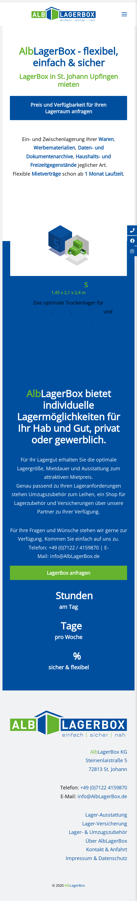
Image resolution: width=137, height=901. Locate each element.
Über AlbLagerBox (106, 841)
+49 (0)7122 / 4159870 (74, 547)
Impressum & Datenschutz (96, 858)
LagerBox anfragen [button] (68, 573)
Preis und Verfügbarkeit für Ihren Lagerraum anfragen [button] (69, 108)
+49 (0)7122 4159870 (103, 787)
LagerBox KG (108, 751)
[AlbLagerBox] (63, 14)
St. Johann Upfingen (87, 76)
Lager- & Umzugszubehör (98, 832)
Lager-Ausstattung (106, 814)
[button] (124, 14)
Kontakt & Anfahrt (106, 849)
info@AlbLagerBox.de (75, 556)
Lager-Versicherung (104, 823)
